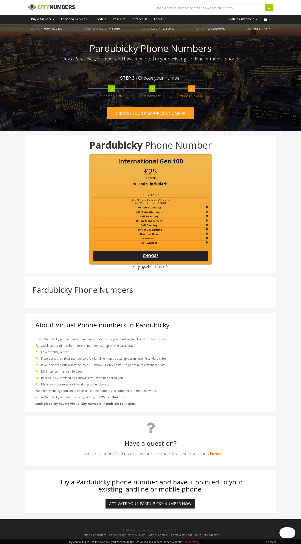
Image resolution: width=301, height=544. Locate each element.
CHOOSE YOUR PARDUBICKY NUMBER (150, 113)
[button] (267, 19)
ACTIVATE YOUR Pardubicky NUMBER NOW (150, 503)
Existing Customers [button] (243, 19)
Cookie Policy (117, 535)
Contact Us (139, 19)
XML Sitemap (211, 535)
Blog (198, 535)
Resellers (119, 19)
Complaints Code (181, 535)
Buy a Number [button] (42, 19)
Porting (101, 19)
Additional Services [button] (75, 19)
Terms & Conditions (94, 535)
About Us (160, 19)
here (215, 454)
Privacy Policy (136, 535)
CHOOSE (150, 255)
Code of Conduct (158, 535)
